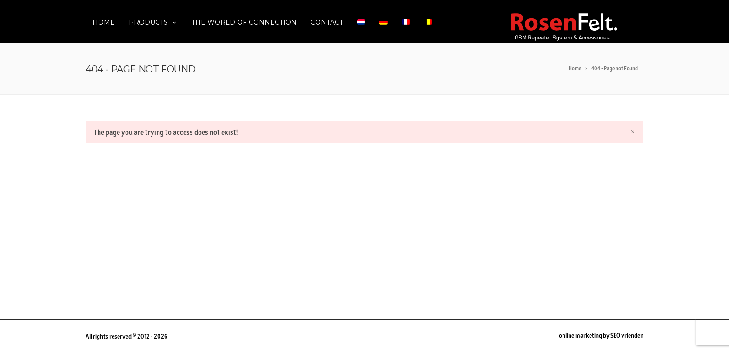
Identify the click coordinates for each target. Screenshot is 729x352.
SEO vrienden (626, 335)
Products (153, 22)
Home (104, 22)
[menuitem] (361, 21)
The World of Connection (244, 22)
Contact (327, 22)
